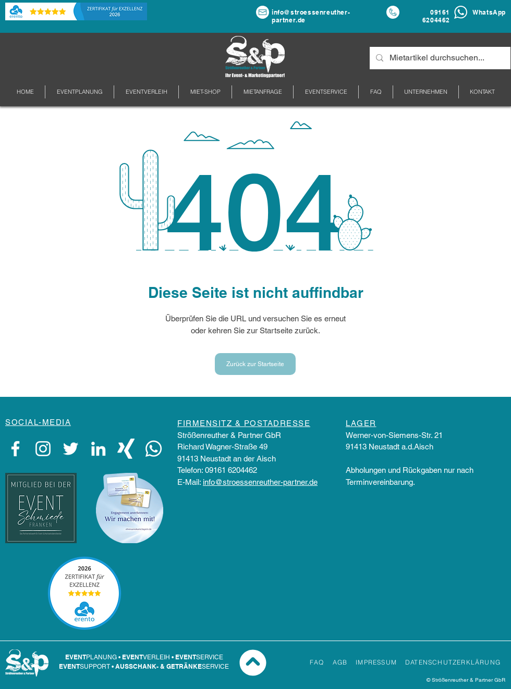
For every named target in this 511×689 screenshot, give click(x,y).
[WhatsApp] (153, 449)
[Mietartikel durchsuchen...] (439, 58)
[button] (425, 91)
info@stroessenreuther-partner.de (260, 482)
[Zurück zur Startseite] (255, 364)
